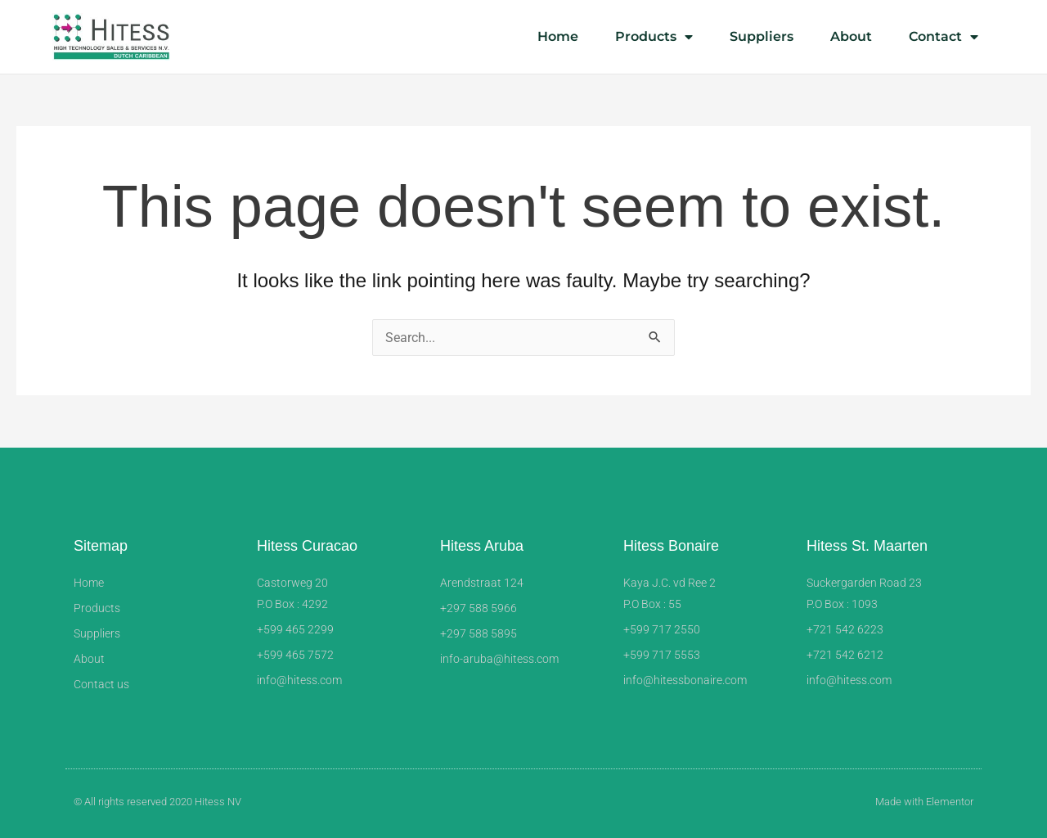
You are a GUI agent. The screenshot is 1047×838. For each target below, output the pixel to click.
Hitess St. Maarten (867, 546)
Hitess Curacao (307, 546)
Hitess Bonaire (671, 546)
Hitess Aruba (482, 546)
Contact (943, 37)
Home (557, 36)
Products (654, 37)
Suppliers (761, 36)
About (851, 36)
